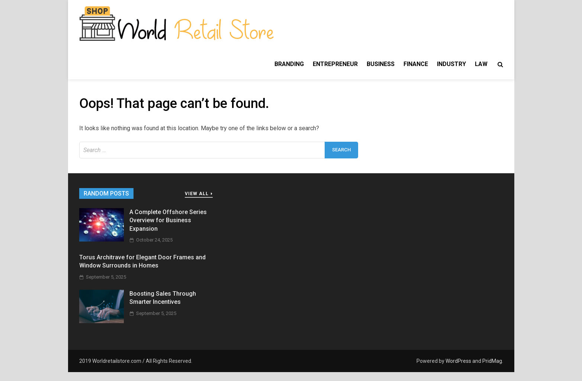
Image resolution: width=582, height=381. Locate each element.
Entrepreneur (335, 64)
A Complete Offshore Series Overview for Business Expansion (168, 220)
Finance (415, 64)
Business (381, 64)
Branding (289, 64)
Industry (451, 64)
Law (481, 64)
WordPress (458, 361)
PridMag (492, 361)
